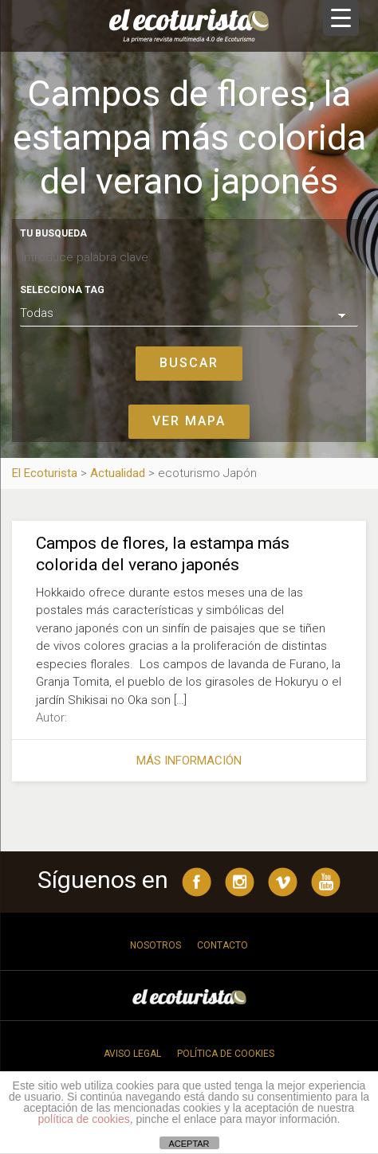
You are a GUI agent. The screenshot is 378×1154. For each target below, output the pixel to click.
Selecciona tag (62, 289)
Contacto (222, 945)
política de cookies (84, 1119)
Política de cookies (225, 1053)
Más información (189, 760)
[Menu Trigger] (341, 18)
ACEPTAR (188, 1143)
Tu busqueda (53, 233)
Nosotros (155, 945)
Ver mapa (189, 420)
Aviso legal (132, 1053)
